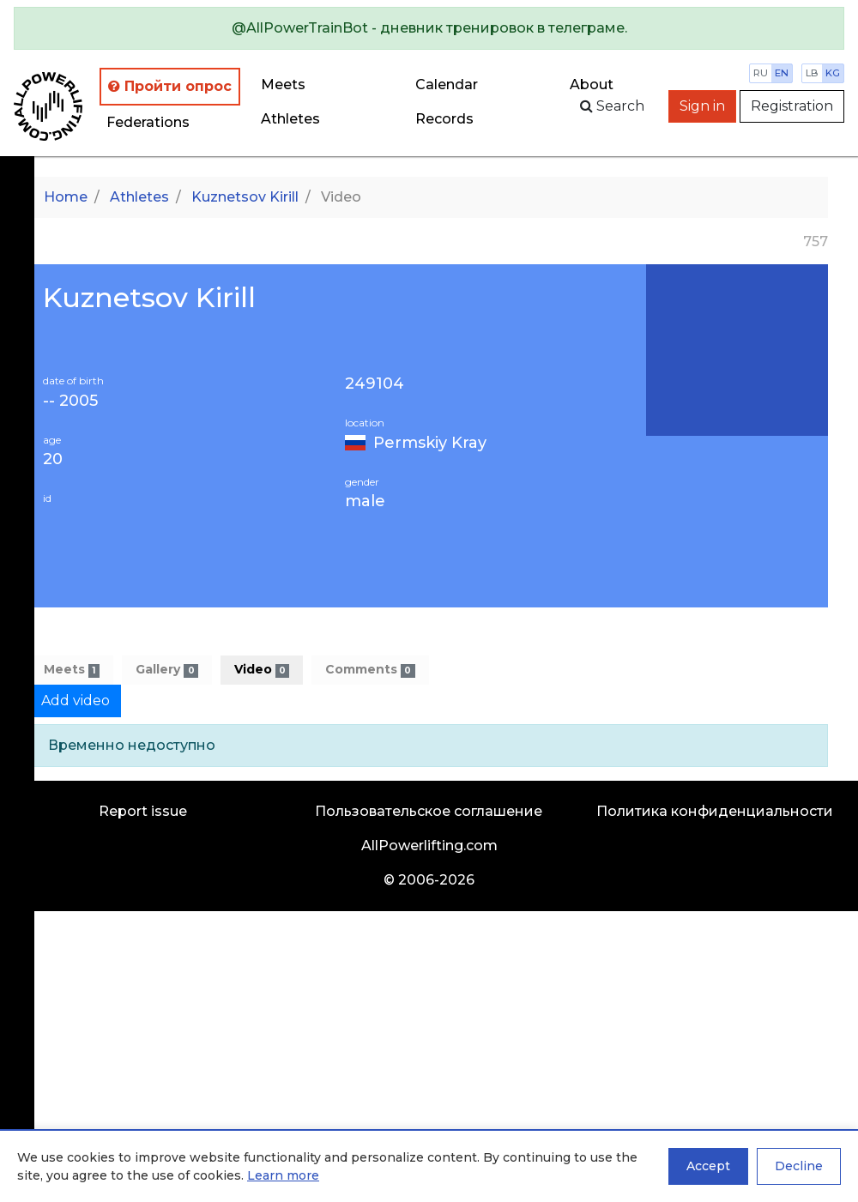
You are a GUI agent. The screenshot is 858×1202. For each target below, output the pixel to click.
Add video (75, 700)
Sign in (702, 106)
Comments (369, 669)
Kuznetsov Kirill (245, 197)
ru (760, 73)
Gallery (166, 669)
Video (261, 669)
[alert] (429, 28)
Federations (148, 122)
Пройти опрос (170, 86)
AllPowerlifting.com (429, 845)
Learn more (283, 1175)
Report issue (143, 811)
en (782, 73)
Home (66, 197)
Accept (708, 1166)
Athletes (290, 119)
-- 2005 (70, 401)
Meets (283, 84)
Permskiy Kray (429, 442)
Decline (799, 1166)
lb (812, 73)
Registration (792, 106)
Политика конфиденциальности (714, 811)
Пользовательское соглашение (428, 811)
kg (832, 73)
